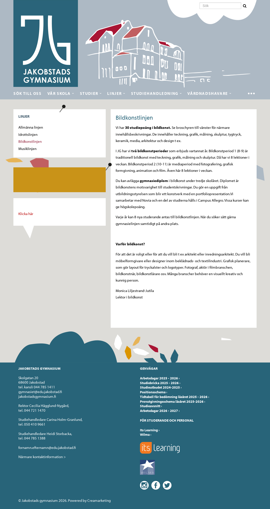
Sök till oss (27, 93)
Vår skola (59, 93)
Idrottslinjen (27, 134)
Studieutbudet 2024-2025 (161, 387)
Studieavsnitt (151, 406)
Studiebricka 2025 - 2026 (160, 383)
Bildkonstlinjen (30, 141)
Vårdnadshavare (207, 93)
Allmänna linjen (30, 127)
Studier (89, 93)
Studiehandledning (154, 93)
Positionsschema (153, 392)
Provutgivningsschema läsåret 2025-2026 (172, 401)
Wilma (145, 434)
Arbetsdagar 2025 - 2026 (160, 378)
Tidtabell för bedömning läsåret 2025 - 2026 (174, 397)
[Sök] (220, 5)
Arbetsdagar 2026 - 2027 (160, 410)
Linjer (114, 93)
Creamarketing (99, 500)
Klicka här (25, 213)
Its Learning (150, 430)
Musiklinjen (27, 148)
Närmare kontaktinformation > (42, 456)
